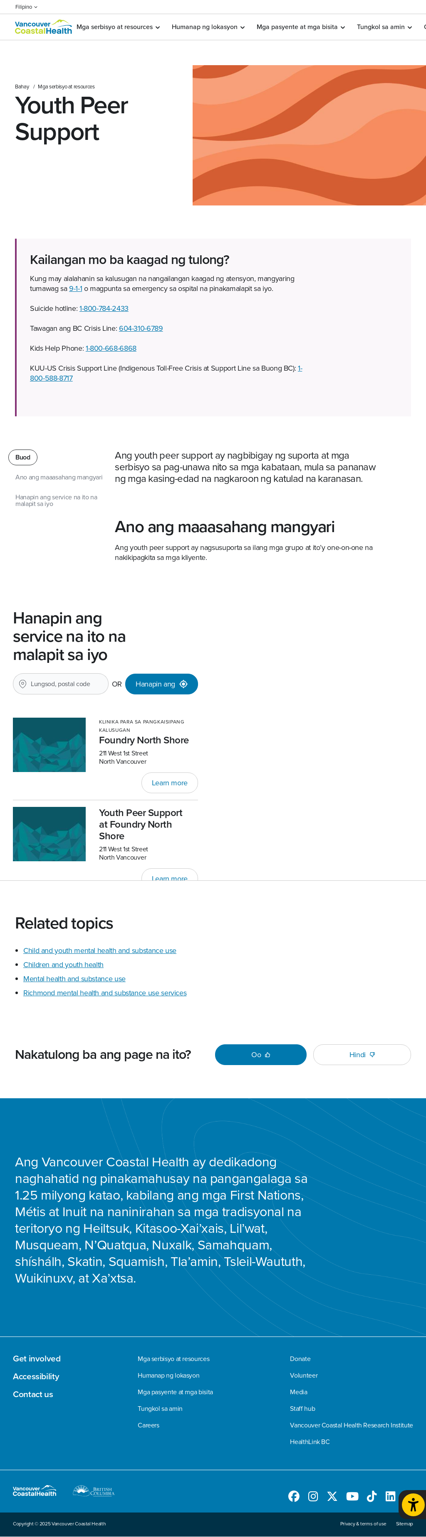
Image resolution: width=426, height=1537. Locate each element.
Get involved (37, 1359)
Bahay (22, 86)
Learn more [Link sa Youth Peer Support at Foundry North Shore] (170, 879)
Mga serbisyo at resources (118, 27)
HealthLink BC (309, 1442)
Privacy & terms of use (363, 1523)
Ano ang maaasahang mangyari (58, 477)
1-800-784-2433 (104, 308)
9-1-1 (75, 288)
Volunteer (303, 1375)
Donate (300, 1359)
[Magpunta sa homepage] (43, 27)
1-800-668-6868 (111, 348)
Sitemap (404, 1523)
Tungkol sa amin (384, 27)
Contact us (33, 1394)
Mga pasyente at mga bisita (300, 27)
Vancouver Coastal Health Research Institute (351, 1425)
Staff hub (302, 1408)
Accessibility (36, 1376)
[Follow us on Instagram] (313, 1498)
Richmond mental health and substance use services (104, 993)
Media (298, 1392)
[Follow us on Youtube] (352, 1498)
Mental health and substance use (74, 979)
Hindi (362, 1054)
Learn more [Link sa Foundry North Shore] (170, 783)
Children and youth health (63, 965)
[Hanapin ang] (161, 684)
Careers (148, 1425)
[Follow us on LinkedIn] (391, 1498)
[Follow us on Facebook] (294, 1498)
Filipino (26, 7)
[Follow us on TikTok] (372, 1498)
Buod (22, 457)
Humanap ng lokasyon (208, 27)
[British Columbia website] (94, 1492)
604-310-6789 (141, 328)
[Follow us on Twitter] (332, 1498)
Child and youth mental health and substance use (99, 950)
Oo (260, 1054)
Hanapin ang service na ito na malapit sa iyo (56, 500)
